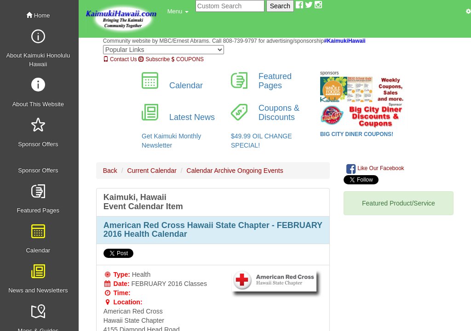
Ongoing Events (260, 170)
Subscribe (154, 59)
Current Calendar (151, 170)
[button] (178, 11)
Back (110, 170)
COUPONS (188, 59)
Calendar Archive (211, 170)
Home (38, 15)
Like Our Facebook (375, 168)
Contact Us (120, 59)
